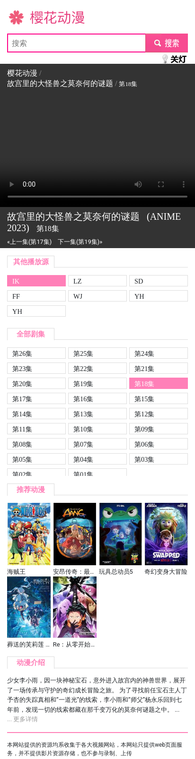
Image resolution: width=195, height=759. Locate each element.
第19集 (83, 384)
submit (166, 42)
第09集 (144, 429)
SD (138, 281)
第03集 (144, 459)
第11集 (22, 429)
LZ (77, 281)
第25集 (83, 353)
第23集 (22, 368)
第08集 (22, 444)
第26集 (22, 353)
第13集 (83, 414)
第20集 (22, 384)
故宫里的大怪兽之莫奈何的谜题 (60, 83)
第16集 (83, 399)
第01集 (83, 474)
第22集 (83, 368)
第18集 (144, 384)
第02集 (22, 474)
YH (139, 296)
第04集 (83, 459)
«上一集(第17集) (29, 241)
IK (15, 281)
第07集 (83, 444)
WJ (77, 296)
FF (16, 296)
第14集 (22, 414)
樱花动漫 (22, 16)
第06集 (144, 444)
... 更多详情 (22, 719)
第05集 (22, 459)
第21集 (144, 368)
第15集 (144, 399)
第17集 (22, 399)
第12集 (144, 414)
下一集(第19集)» (80, 241)
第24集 (144, 353)
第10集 (83, 429)
